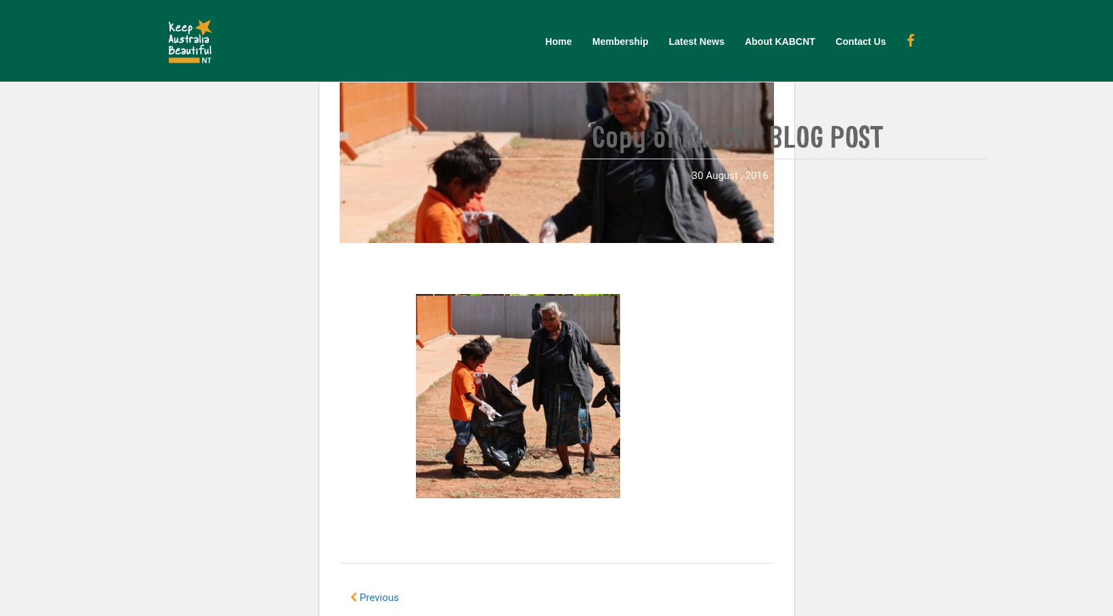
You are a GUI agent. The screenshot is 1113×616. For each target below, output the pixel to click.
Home (558, 41)
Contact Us (861, 41)
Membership (620, 41)
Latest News (696, 41)
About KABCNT (780, 41)
